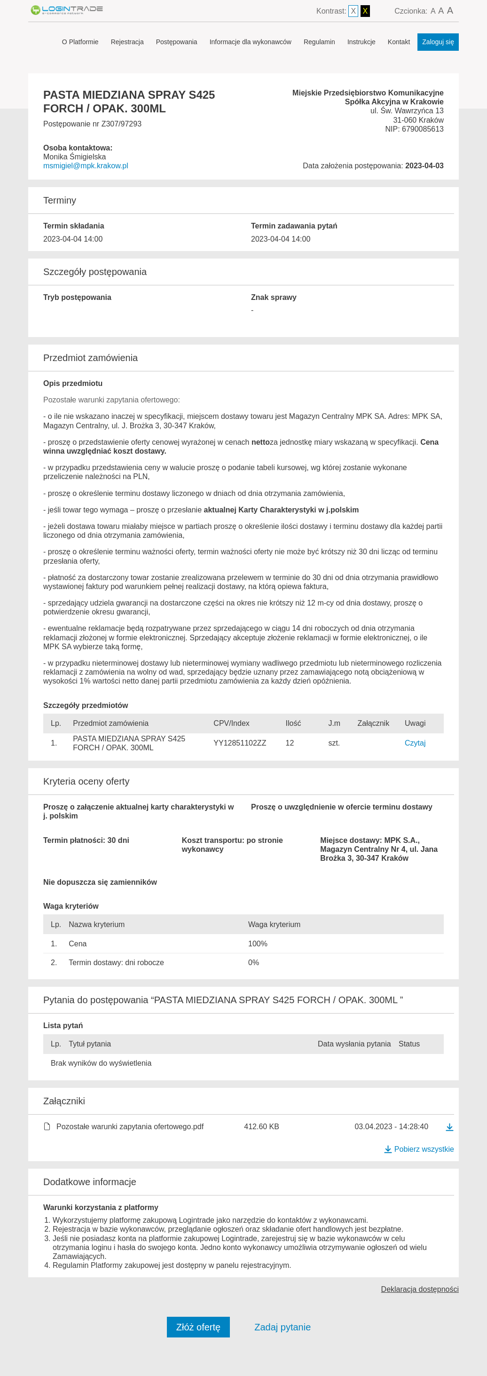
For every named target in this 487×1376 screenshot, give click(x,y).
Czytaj (415, 743)
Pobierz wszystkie (419, 1149)
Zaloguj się (438, 42)
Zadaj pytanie (282, 1327)
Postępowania (176, 42)
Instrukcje (361, 42)
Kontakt (399, 42)
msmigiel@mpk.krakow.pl (85, 166)
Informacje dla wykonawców (250, 42)
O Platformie (80, 42)
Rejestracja (127, 42)
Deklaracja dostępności (420, 1289)
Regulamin (319, 42)
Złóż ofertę (198, 1327)
